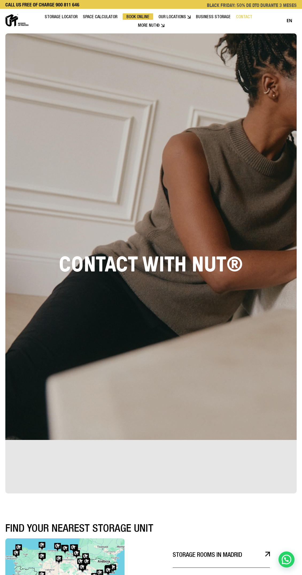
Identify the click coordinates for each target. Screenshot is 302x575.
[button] (286, 559)
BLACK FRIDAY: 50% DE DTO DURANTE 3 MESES (252, 5)
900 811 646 (67, 4)
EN (289, 21)
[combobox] (289, 21)
